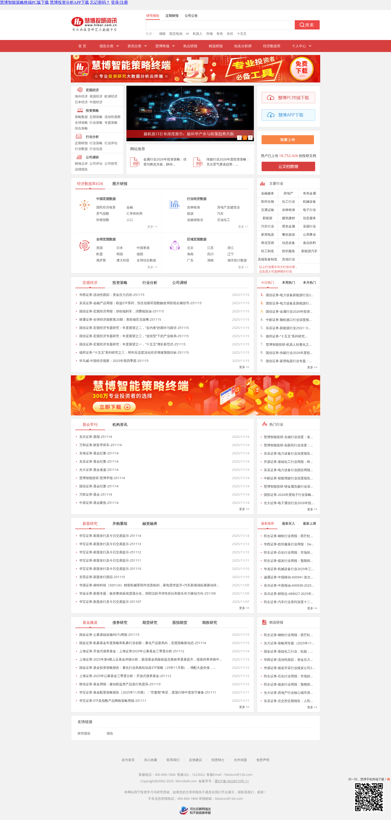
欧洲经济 (110, 96)
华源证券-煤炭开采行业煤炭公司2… (289, 668)
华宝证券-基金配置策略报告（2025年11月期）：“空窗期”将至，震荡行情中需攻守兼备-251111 (147, 692)
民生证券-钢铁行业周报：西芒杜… (288, 536)
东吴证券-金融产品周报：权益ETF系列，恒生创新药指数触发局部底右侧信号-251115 (140, 303)
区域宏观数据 (196, 239)
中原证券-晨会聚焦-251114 (98, 502)
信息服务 (309, 218)
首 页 (82, 45)
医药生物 (267, 201)
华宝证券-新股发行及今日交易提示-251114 (110, 535)
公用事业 (309, 234)
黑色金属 (288, 226)
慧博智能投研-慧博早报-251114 (102, 478)
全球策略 (81, 122)
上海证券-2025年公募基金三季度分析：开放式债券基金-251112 (125, 676)
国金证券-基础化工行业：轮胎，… (288, 651)
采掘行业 (309, 226)
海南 (190, 254)
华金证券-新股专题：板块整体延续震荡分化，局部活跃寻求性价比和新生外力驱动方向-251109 (147, 593)
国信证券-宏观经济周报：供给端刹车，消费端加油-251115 (121, 311)
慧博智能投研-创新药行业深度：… (288, 445)
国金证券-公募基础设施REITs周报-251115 (109, 634)
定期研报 (81, 143)
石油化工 (223, 219)
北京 (190, 247)
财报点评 (81, 163)
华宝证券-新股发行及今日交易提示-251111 (110, 560)
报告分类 (106, 45)
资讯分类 (134, 45)
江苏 (210, 247)
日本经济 (81, 102)
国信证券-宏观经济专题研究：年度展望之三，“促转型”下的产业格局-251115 (134, 336)
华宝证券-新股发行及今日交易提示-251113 (110, 544)
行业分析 (92, 136)
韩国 (119, 254)
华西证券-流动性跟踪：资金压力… (288, 659)
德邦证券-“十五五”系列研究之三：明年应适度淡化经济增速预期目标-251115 (134, 352)
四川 (210, 254)
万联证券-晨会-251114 (95, 494)
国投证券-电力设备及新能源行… (286, 303)
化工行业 (288, 201)
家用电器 (267, 234)
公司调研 (92, 157)
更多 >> (152, 226)
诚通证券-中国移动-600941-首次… (288, 577)
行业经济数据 (196, 198)
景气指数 (102, 213)
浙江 (230, 247)
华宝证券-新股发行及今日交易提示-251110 (110, 568)
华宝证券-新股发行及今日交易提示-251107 (110, 601)
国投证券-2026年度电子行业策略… (289, 494)
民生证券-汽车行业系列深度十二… (288, 602)
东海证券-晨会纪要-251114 (98, 453)
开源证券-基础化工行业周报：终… (288, 461)
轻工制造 (267, 251)
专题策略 (110, 122)
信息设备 (288, 242)
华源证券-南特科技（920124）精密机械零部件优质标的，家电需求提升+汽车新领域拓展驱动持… (149, 585)
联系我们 (173, 760)
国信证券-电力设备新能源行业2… (287, 295)
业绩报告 (81, 169)
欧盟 (99, 254)
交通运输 (267, 209)
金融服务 (267, 193)
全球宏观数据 (106, 239)
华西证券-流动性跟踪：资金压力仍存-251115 (111, 294)
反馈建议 (195, 760)
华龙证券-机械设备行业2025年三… (289, 569)
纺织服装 (288, 251)
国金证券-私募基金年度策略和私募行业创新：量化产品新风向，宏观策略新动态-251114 (142, 643)
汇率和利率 (134, 213)
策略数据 (81, 116)
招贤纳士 (217, 760)
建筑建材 (288, 218)
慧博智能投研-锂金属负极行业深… (288, 486)
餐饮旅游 (288, 234)
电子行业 (309, 209)
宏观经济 (92, 90)
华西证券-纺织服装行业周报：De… (289, 544)
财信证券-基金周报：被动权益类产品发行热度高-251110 (120, 684)
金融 (129, 207)
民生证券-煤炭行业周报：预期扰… (288, 560)
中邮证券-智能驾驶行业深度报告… (288, 478)
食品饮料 (309, 242)
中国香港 (143, 247)
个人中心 (299, 45)
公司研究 (110, 163)
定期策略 (96, 116)
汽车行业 (267, 226)
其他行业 (288, 259)
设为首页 (128, 760)
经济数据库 (272, 45)
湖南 (210, 260)
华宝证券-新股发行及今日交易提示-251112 (110, 552)
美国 (99, 247)
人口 (129, 219)
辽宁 (230, 254)
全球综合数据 (146, 260)
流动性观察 (112, 116)
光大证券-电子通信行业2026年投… (289, 503)
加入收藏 (150, 760)
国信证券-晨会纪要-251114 (98, 486)
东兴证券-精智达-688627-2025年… (289, 593)
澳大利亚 (122, 260)
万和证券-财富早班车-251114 (100, 445)
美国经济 (96, 96)
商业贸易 (267, 242)
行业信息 (96, 148)
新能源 (267, 218)
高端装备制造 (267, 259)
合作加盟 (240, 760)
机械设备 (309, 201)
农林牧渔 (193, 207)
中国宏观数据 (106, 198)
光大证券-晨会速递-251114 (98, 469)
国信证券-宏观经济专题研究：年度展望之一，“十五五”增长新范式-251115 (132, 344)
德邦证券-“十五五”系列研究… (284, 336)
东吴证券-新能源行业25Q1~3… (285, 328)
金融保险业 (195, 219)
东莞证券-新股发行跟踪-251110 (102, 577)
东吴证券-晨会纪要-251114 (98, 461)
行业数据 (81, 148)
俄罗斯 (101, 260)
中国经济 (96, 102)
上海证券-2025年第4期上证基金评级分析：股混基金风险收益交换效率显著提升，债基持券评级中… (150, 659)
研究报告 (84, 733)
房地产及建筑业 (228, 207)
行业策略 (96, 122)
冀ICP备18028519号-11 (232, 781)
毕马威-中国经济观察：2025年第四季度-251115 (114, 360)
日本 (119, 247)
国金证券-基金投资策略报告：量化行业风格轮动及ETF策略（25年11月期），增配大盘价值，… (147, 667)
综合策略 (81, 128)
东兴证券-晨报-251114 (95, 436)
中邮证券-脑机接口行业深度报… (286, 320)
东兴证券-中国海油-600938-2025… (289, 585)
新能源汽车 (309, 251)
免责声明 (262, 760)
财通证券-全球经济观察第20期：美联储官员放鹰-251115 (120, 319)
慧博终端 (162, 45)
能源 (190, 213)
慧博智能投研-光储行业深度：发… (288, 437)
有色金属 (309, 193)
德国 (140, 254)
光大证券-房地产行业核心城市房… (288, 692)
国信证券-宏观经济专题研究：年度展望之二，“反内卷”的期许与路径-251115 (134, 327)
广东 (190, 260)
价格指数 (102, 219)
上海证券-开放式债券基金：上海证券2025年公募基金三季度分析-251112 (131, 651)
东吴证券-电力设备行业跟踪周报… (288, 470)
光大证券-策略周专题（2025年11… (289, 643)
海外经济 (81, 96)
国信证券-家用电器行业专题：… (286, 361)
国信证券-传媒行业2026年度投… (286, 353)
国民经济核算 (106, 207)
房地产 (288, 193)
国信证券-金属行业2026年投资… (286, 311)
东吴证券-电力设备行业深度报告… (288, 453)
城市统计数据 (237, 260)
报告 (110, 733)
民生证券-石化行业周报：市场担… (288, 552)
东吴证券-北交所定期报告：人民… (288, 701)
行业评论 (110, 143)
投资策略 (92, 110)
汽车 (220, 213)
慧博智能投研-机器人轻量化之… (286, 344)
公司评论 (96, 163)
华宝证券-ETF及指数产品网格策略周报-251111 (112, 700)
